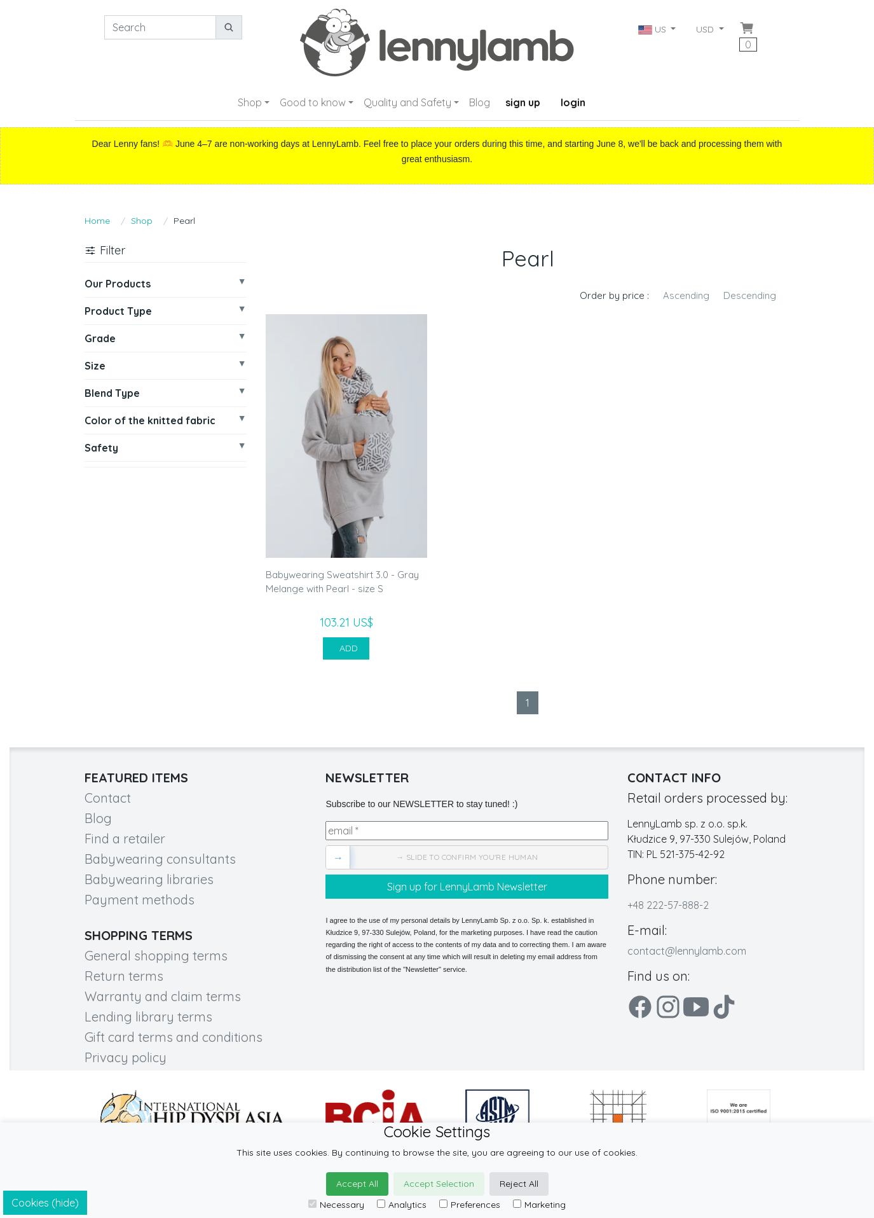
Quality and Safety (407, 102)
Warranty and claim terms (163, 996)
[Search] (160, 27)
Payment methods (140, 900)
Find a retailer (125, 839)
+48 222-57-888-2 (668, 905)
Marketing (539, 1204)
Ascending (686, 295)
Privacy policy (126, 1057)
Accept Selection (439, 1183)
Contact (108, 798)
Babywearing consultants (160, 859)
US (653, 29)
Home (97, 220)
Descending (749, 295)
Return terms (124, 976)
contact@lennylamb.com (686, 951)
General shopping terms (156, 956)
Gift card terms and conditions (174, 1037)
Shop (250, 102)
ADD (346, 648)
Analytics (402, 1204)
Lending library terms (148, 1017)
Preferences (469, 1204)
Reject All (519, 1183)
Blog (479, 102)
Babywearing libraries (149, 879)
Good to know (313, 102)
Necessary (336, 1204)
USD (706, 29)
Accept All (357, 1183)
